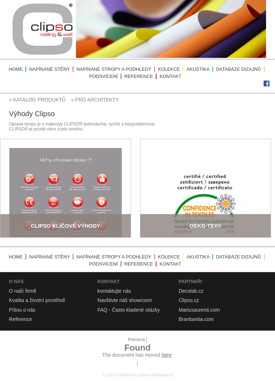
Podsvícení (103, 76)
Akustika (198, 69)
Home (16, 69)
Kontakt (170, 76)
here (166, 355)
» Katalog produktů (37, 100)
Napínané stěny (49, 69)
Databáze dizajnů (238, 69)
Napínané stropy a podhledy (113, 69)
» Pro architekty (95, 100)
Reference (138, 76)
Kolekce (169, 69)
